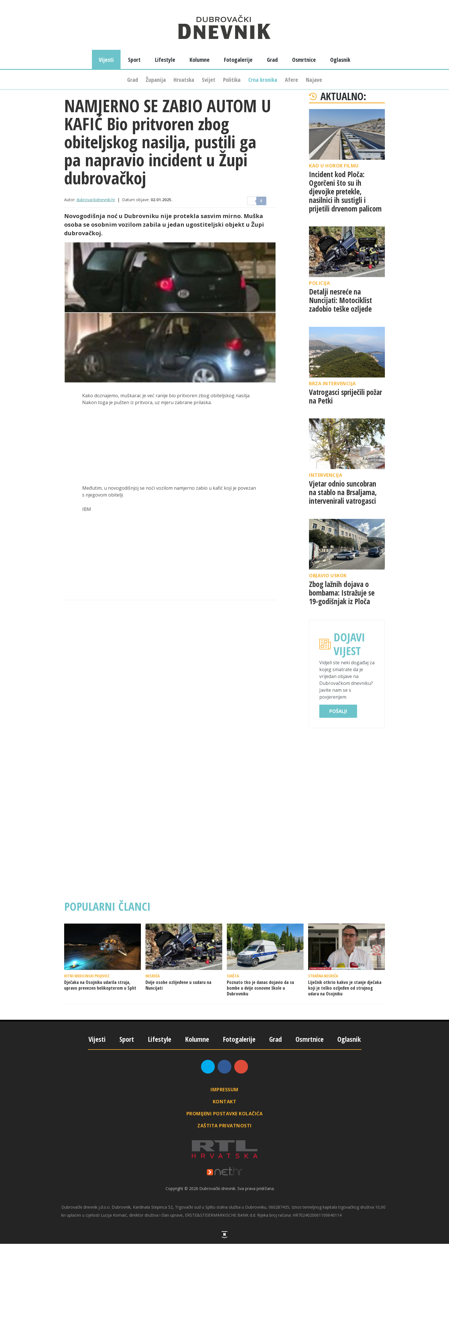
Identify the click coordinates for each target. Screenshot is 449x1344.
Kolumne (200, 60)
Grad (132, 80)
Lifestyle (165, 60)
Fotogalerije (238, 60)
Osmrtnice (304, 60)
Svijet (208, 80)
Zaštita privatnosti (224, 1125)
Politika (232, 80)
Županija (156, 80)
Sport (134, 60)
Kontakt (225, 1101)
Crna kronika (262, 80)
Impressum (224, 1089)
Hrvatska (184, 80)
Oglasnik (340, 60)
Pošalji (338, 711)
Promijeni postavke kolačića (224, 1113)
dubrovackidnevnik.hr (95, 199)
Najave (314, 80)
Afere (291, 80)
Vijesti (106, 60)
